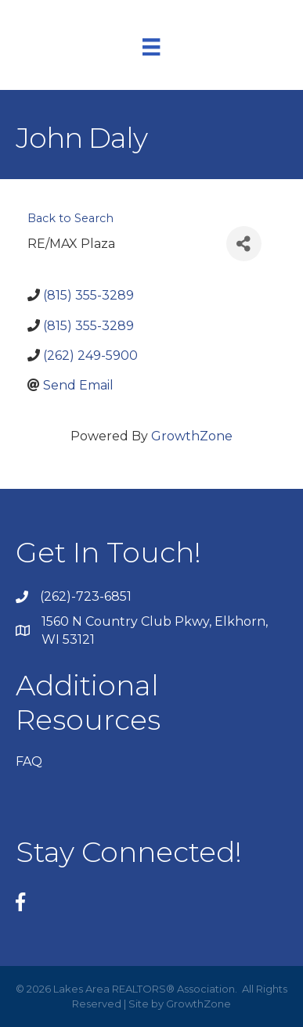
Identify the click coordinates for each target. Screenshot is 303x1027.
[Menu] (151, 46)
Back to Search (70, 218)
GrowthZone (192, 436)
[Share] (244, 243)
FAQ (29, 761)
